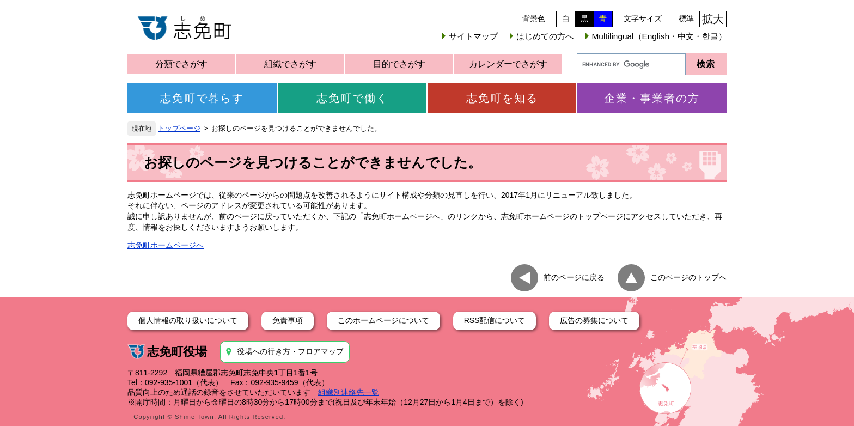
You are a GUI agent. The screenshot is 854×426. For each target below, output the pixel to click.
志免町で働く (352, 98)
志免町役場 (177, 351)
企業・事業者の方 (652, 98)
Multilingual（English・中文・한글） (659, 36)
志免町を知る (502, 98)
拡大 (713, 19)
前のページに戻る (574, 277)
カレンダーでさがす (508, 64)
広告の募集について (594, 320)
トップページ (179, 128)
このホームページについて (383, 320)
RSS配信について (495, 320)
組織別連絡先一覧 (348, 392)
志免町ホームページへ (165, 245)
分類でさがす (181, 64)
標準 (686, 18)
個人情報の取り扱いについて (187, 320)
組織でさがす (290, 64)
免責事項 (287, 320)
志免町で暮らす (202, 98)
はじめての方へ (545, 36)
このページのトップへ (688, 277)
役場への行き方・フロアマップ (290, 351)
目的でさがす (399, 64)
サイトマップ (473, 36)
